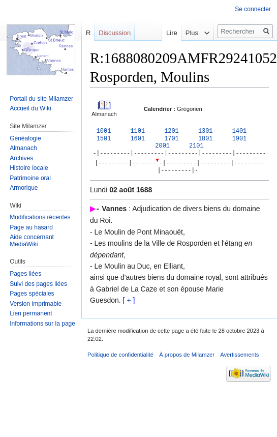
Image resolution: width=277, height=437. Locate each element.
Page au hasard (31, 227)
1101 (137, 131)
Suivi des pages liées (38, 283)
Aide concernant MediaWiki (32, 241)
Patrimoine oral (30, 178)
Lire (164, 33)
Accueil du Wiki (30, 108)
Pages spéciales (32, 293)
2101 (196, 147)
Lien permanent (31, 313)
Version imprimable (35, 303)
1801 (205, 139)
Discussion (115, 33)
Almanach (23, 148)
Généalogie (25, 138)
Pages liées (25, 273)
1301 (205, 131)
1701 (171, 139)
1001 (104, 131)
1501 (104, 139)
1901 (239, 139)
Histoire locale (29, 167)
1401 (239, 131)
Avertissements (239, 357)
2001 (162, 147)
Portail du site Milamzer (41, 98)
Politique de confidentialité (120, 357)
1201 (171, 131)
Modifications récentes (40, 217)
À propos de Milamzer (186, 357)
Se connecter (253, 9)
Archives (21, 158)
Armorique (24, 187)
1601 (137, 139)
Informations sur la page (42, 323)
